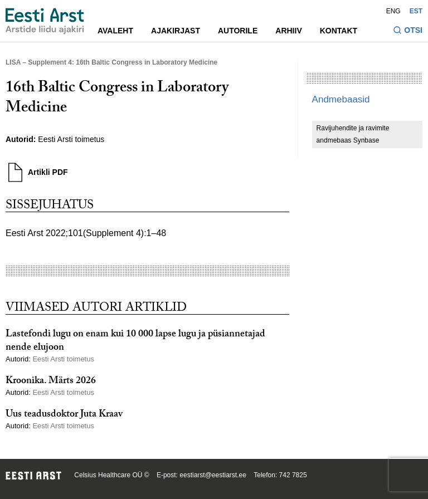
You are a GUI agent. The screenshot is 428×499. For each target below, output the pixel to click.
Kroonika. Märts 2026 (51, 381)
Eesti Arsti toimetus (71, 139)
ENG (393, 11)
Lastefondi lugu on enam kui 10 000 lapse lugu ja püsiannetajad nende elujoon (135, 341)
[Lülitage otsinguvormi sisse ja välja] (407, 31)
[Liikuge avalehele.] (45, 21)
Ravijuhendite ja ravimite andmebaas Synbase (353, 134)
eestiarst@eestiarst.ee (212, 475)
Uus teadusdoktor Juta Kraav (64, 415)
